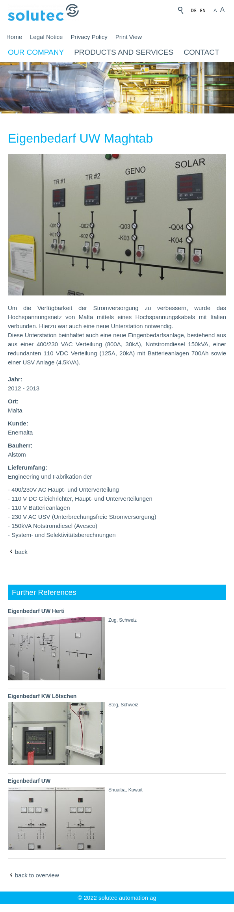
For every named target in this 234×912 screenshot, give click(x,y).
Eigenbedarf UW (29, 781)
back (21, 551)
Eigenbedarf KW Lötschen (42, 696)
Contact (201, 52)
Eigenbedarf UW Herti (36, 611)
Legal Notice (46, 36)
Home (14, 36)
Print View (128, 36)
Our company (36, 52)
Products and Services (123, 52)
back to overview (37, 875)
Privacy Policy (89, 36)
